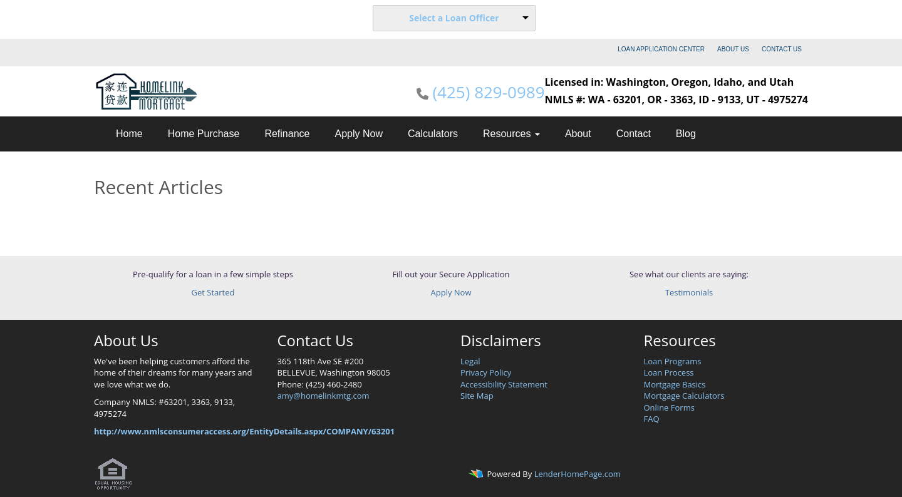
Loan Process (669, 372)
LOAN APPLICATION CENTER (661, 49)
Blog (686, 133)
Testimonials (689, 292)
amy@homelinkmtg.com (323, 395)
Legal (470, 361)
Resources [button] (511, 133)
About (578, 133)
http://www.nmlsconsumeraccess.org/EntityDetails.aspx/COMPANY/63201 (244, 431)
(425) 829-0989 (488, 92)
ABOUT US (733, 49)
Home (129, 133)
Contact (633, 133)
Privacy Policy (485, 372)
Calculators (433, 133)
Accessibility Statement (503, 384)
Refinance (286, 133)
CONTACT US (782, 49)
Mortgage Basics (675, 384)
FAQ (652, 418)
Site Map (477, 395)
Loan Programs (673, 361)
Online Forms (669, 407)
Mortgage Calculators (684, 395)
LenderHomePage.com (577, 473)
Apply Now (358, 133)
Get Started (213, 292)
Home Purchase (204, 133)
